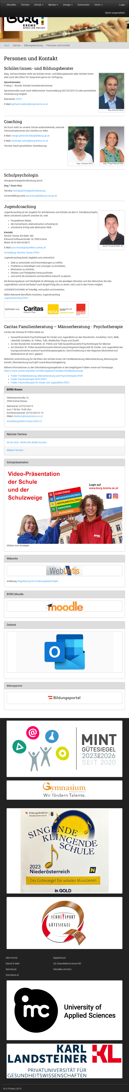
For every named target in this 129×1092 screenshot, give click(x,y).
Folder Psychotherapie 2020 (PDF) (29, 379)
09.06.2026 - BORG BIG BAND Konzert (27, 442)
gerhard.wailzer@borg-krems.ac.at (29, 104)
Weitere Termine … (16, 450)
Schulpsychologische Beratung (29, 190)
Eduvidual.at (12, 975)
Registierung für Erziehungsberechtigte (38, 581)
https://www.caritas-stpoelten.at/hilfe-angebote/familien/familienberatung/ (43, 370)
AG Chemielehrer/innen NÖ (67, 963)
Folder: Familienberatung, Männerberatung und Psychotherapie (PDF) (47, 375)
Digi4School (59, 957)
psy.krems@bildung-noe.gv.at (41, 195)
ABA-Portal (11, 957)
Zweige (68, 4)
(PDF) (19, 99)
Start (6, 45)
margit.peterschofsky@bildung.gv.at (30, 135)
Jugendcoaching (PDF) (16, 298)
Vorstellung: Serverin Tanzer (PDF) (21, 252)
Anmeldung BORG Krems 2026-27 (24, 421)
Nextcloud (11, 969)
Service (53, 4)
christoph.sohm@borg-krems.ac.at (29, 140)
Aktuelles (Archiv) (62, 969)
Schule (38, 4)
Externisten (83, 4)
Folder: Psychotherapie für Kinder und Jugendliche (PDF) (40, 382)
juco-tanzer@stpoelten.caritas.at (28, 247)
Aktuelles (11, 4)
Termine (25, 4)
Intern (98, 4)
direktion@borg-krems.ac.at (28, 416)
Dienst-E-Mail (12, 963)
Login (122, 4)
